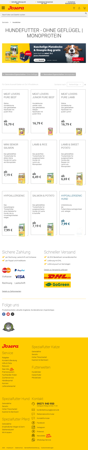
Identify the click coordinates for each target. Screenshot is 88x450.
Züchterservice (8, 378)
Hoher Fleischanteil (39, 357)
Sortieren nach (60, 84)
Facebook (41, 423)
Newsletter (41, 436)
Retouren (5, 366)
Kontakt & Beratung (9, 360)
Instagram (41, 427)
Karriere (5, 383)
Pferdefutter (36, 378)
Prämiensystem (8, 372)
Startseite (5, 22)
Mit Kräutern (7, 432)
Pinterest (40, 432)
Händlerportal (7, 380)
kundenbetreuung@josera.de (48, 410)
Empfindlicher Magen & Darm (13, 427)
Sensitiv (35, 354)
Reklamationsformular (45, 414)
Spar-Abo (8, 369)
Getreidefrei (36, 351)
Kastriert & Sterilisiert (40, 360)
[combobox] (44, 14)
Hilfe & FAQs (7, 363)
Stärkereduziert (8, 430)
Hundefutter (36, 372)
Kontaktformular (43, 418)
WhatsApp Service (44, 440)
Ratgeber (5, 358)
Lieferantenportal (8, 386)
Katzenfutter (36, 375)
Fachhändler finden (74, 8)
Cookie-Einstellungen (47, 448)
